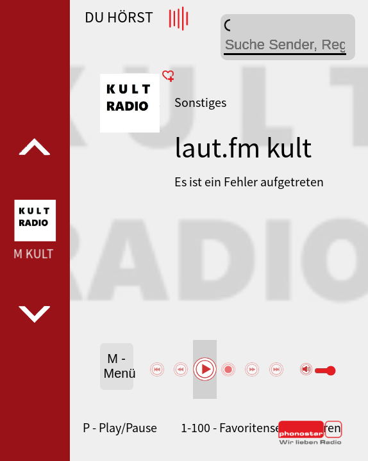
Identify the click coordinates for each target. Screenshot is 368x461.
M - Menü (118, 366)
